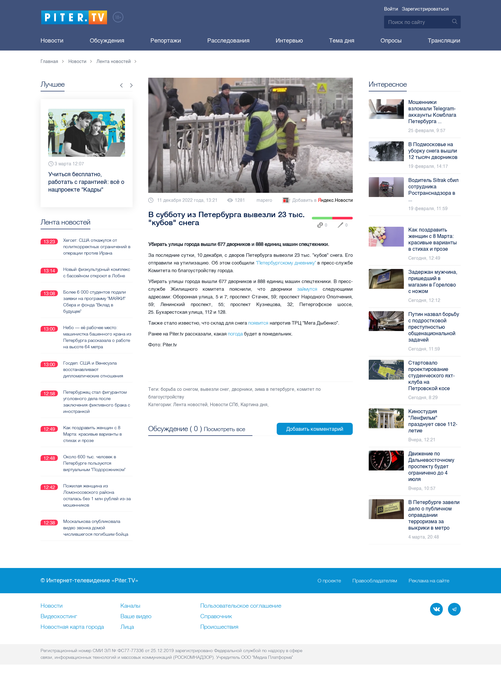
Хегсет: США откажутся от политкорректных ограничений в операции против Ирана (96, 246)
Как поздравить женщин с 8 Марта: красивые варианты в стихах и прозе (92, 433)
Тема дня (341, 40)
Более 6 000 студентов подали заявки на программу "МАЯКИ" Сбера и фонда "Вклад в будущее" (94, 301)
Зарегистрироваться (425, 9)
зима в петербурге (274, 389)
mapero (264, 200)
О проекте (329, 580)
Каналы (130, 606)
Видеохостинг (59, 616)
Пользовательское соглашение (240, 606)
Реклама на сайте (429, 580)
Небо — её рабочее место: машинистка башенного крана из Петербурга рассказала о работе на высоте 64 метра (97, 336)
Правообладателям (374, 580)
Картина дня (254, 404)
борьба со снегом (179, 389)
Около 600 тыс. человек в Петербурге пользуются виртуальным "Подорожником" (94, 462)
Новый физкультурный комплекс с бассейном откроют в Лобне (96, 272)
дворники (242, 389)
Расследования (228, 40)
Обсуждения (107, 40)
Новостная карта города (72, 627)
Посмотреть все (224, 429)
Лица (127, 627)
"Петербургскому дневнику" (286, 263)
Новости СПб (224, 404)
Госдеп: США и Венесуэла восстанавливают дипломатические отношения (93, 369)
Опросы (391, 40)
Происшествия (219, 627)
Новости (52, 40)
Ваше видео (135, 616)
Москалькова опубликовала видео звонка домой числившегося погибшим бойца (95, 527)
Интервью (289, 40)
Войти (391, 9)
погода (235, 334)
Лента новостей (190, 404)
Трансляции (444, 40)
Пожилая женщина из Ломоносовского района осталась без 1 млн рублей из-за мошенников (97, 495)
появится (258, 323)
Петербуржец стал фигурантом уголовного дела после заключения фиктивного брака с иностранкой (96, 401)
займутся (307, 289)
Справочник (216, 616)
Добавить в (317, 200)
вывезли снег (214, 389)
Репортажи (165, 40)
